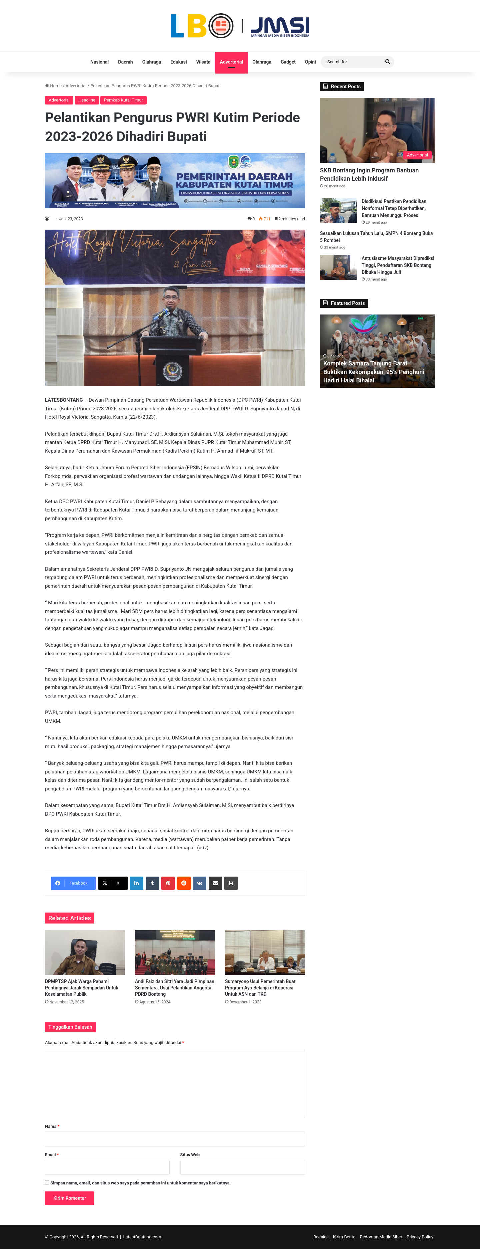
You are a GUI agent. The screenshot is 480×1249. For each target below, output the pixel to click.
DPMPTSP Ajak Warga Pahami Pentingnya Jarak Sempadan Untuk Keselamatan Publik (81, 988)
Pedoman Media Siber (381, 1236)
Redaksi (321, 1236)
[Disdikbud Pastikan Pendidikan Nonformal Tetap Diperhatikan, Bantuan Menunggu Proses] (338, 210)
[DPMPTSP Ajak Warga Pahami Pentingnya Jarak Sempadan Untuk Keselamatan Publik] (85, 952)
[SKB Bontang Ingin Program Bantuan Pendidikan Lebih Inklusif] (377, 130)
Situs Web (190, 1154)
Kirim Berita (344, 1236)
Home (53, 85)
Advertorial (231, 62)
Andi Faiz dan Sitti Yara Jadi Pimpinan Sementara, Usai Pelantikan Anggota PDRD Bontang (174, 988)
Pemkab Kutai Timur (123, 100)
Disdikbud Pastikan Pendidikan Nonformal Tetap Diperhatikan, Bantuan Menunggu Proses (394, 208)
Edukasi (178, 62)
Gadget (288, 62)
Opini (310, 62)
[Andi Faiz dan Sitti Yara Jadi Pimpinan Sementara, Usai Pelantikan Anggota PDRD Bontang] (175, 952)
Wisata (203, 62)
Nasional (99, 62)
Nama (52, 1126)
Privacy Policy (420, 1236)
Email (52, 1154)
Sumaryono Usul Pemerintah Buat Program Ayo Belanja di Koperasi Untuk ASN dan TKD (260, 988)
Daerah (125, 62)
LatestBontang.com (142, 1236)
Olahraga (151, 62)
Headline (86, 100)
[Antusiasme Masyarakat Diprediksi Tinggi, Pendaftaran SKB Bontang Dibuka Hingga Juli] (338, 267)
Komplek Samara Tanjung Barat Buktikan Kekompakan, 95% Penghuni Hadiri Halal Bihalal (374, 371)
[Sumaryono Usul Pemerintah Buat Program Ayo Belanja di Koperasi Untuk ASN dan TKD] (265, 952)
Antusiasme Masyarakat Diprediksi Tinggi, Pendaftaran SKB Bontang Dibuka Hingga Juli (398, 265)
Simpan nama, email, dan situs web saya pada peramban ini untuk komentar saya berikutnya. (140, 1182)
